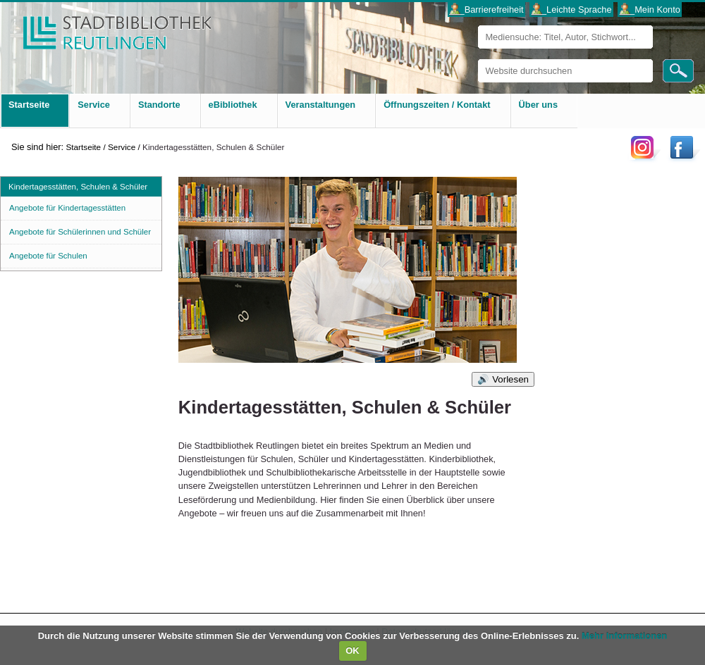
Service (121, 146)
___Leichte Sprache (572, 9)
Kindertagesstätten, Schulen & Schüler (77, 186)
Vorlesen (510, 379)
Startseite (83, 146)
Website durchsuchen (477, 58)
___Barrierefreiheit (486, 9)
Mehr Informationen (624, 635)
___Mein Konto (650, 9)
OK (352, 650)
